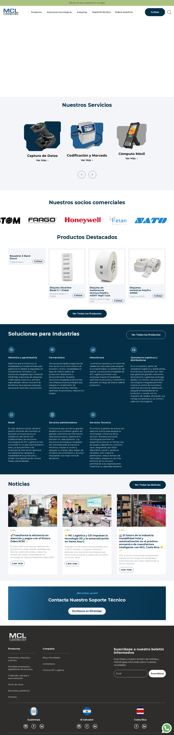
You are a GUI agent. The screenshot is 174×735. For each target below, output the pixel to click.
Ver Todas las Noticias (148, 485)
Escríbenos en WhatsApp (87, 611)
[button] (37, 12)
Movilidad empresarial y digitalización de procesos (20, 668)
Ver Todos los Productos (87, 313)
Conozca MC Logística (53, 670)
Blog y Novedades (51, 657)
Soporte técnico (101, 12)
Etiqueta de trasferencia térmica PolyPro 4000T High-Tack (100, 291)
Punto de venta (15, 684)
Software (12, 697)
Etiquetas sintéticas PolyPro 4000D (140, 290)
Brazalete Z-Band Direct (20, 257)
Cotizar (155, 12)
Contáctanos (49, 664)
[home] (11, 12)
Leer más (17, 563)
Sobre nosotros (124, 12)
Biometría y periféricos (18, 691)
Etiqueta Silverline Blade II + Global (60, 289)
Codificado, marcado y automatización (18, 677)
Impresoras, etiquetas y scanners (19, 659)
